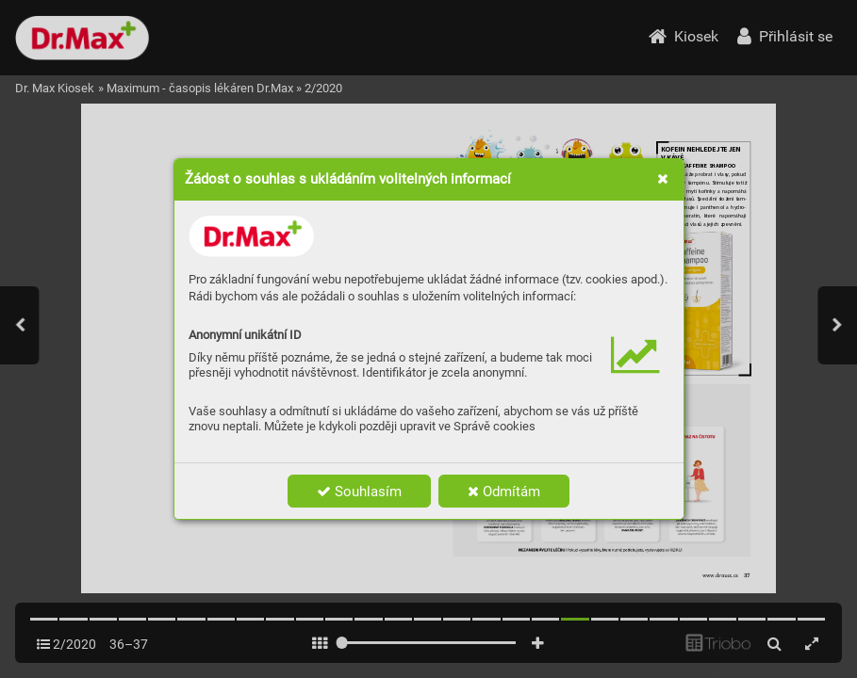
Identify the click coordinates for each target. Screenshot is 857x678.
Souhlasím (359, 491)
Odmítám (504, 491)
